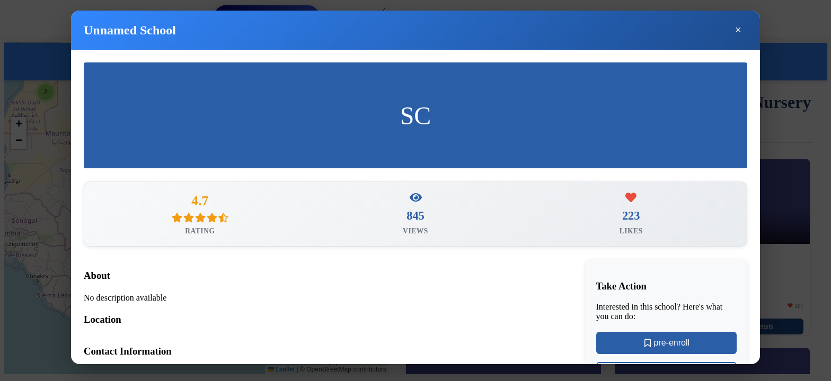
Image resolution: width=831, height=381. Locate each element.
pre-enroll (666, 345)
